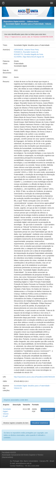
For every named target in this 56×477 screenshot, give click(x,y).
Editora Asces (33, 21)
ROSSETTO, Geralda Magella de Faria (28, 54)
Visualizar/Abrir (47, 410)
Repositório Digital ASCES (14, 21)
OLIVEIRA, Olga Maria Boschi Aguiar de (29, 57)
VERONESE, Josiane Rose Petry (26, 50)
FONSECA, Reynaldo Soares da (26, 52)
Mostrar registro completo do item (15, 423)
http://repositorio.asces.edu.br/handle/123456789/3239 (34, 377)
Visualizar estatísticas (40, 423)
